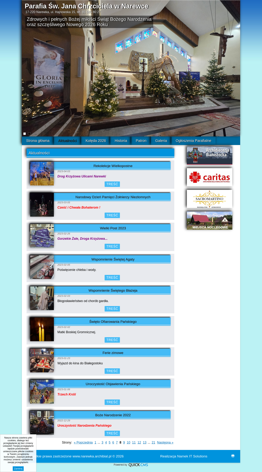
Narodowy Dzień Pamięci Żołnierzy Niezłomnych (113, 197)
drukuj (232, 455)
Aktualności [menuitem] (67, 141)
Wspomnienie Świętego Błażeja (113, 290)
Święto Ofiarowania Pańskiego (113, 322)
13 (144, 442)
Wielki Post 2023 (113, 228)
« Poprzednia (83, 442)
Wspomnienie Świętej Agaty (113, 259)
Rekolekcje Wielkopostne (113, 166)
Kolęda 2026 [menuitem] (96, 141)
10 (128, 442)
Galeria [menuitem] (161, 141)
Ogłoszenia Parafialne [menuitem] (193, 141)
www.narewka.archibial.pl (92, 456)
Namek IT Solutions (192, 456)
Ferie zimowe (113, 353)
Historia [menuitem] (121, 141)
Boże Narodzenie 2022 (113, 415)
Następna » (165, 442)
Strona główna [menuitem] (37, 141)
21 (153, 442)
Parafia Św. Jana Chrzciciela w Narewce (86, 6)
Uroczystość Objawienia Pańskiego (113, 384)
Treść (112, 184)
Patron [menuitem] (141, 141)
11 (134, 442)
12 (139, 442)
